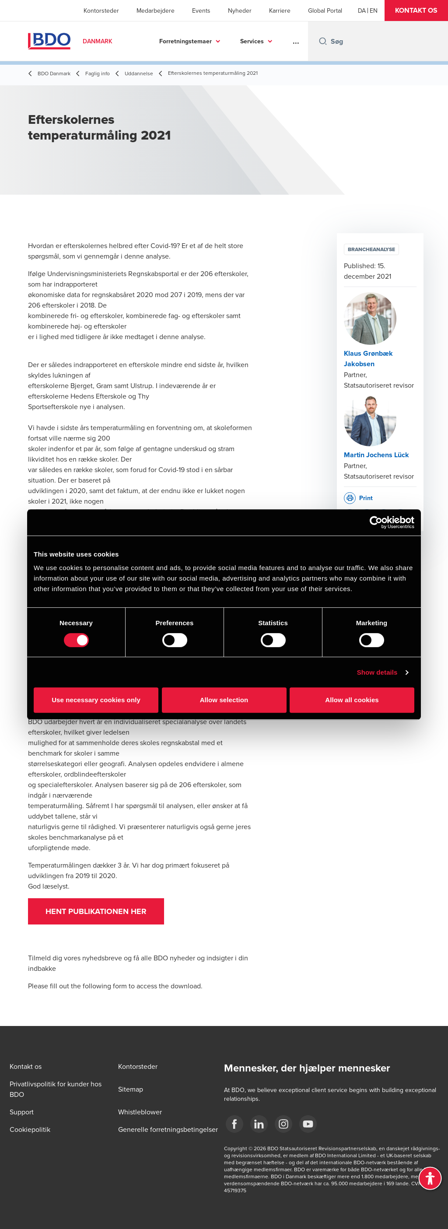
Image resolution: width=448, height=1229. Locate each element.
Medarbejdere (155, 10)
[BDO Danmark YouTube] (308, 1123)
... (296, 41)
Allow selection (224, 700)
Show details (377, 672)
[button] (416, 10)
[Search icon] (322, 41)
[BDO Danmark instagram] (283, 1123)
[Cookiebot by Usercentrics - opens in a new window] (376, 522)
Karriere (279, 10)
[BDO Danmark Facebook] (234, 1123)
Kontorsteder (101, 10)
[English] (374, 10)
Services (252, 41)
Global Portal (325, 10)
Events (201, 10)
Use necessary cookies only (96, 700)
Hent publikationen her (96, 911)
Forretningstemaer (185, 41)
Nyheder (240, 10)
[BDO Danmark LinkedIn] (259, 1123)
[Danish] (362, 10)
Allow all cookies (352, 700)
